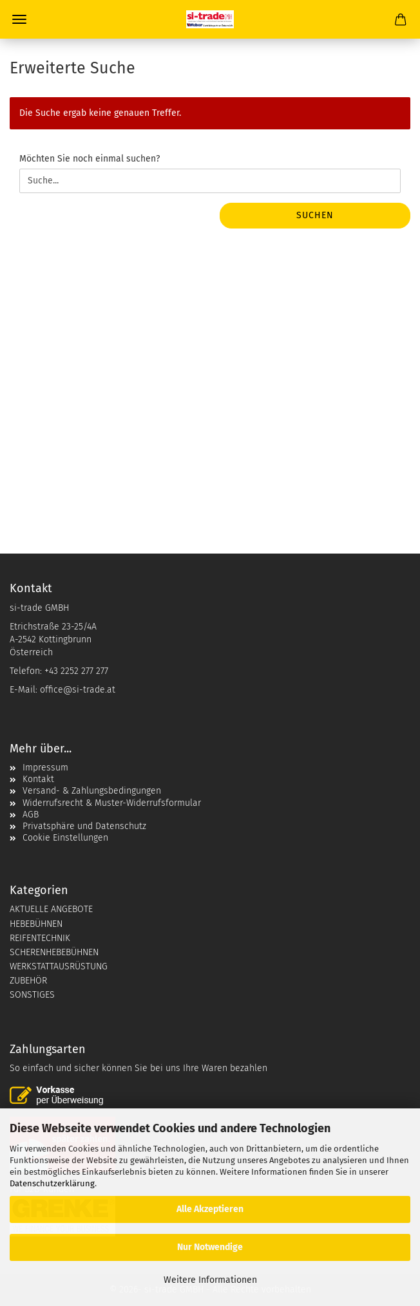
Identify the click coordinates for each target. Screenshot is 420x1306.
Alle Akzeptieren (210, 1209)
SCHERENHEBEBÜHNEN (54, 952)
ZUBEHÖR (28, 980)
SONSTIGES (32, 994)
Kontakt (38, 779)
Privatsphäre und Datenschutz (84, 826)
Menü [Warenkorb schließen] (19, 19)
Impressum (45, 767)
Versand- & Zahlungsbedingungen (92, 790)
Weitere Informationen (210, 1279)
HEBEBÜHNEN (36, 924)
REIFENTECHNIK (40, 938)
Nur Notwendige (210, 1247)
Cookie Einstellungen (65, 837)
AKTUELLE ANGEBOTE (51, 909)
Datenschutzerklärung (52, 1183)
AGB (31, 814)
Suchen (315, 215)
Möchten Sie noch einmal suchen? (89, 158)
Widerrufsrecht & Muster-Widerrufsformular (112, 803)
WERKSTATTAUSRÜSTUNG (59, 966)
